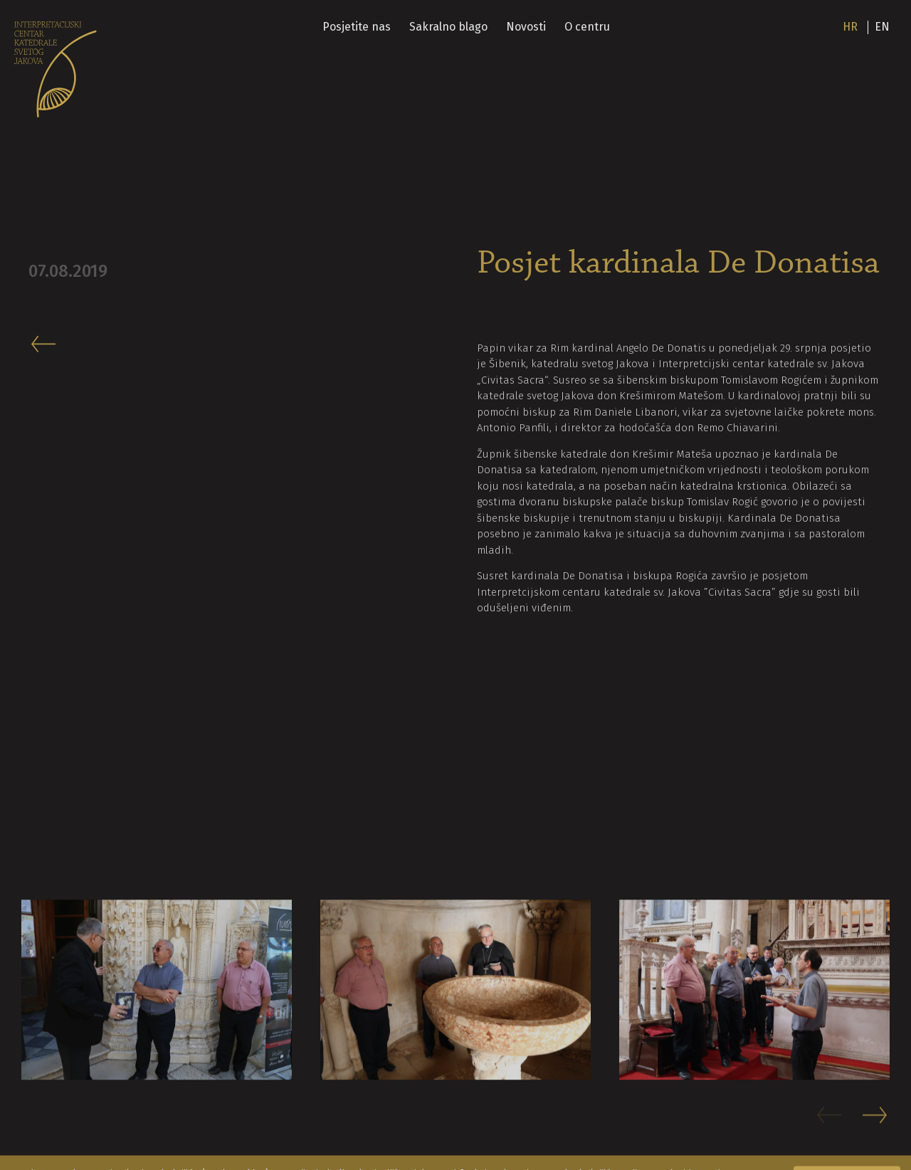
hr (850, 26)
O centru (587, 26)
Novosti (526, 26)
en (882, 26)
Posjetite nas (356, 26)
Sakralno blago (448, 26)
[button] (876, 1122)
